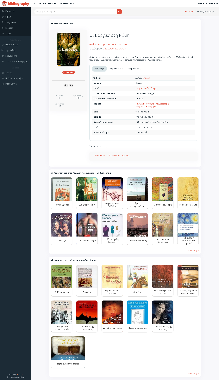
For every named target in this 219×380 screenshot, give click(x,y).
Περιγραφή (99, 68)
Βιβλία (192, 11)
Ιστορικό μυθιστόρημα (145, 106)
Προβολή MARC (116, 68)
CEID (22, 374)
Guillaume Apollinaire (101, 44)
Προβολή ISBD (134, 68)
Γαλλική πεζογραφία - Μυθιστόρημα (152, 103)
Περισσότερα (193, 250)
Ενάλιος (146, 78)
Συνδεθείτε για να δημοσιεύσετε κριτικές (110, 155)
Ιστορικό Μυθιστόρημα (146, 88)
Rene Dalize (121, 44)
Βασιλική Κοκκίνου (115, 48)
